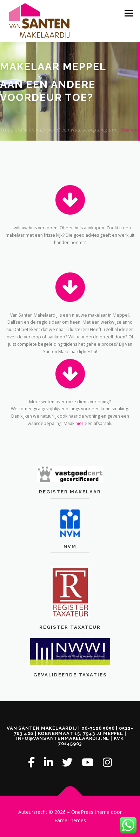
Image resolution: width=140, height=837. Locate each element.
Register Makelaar (70, 503)
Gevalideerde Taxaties (70, 690)
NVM (70, 561)
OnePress (82, 812)
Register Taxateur (70, 650)
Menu (128, 13)
